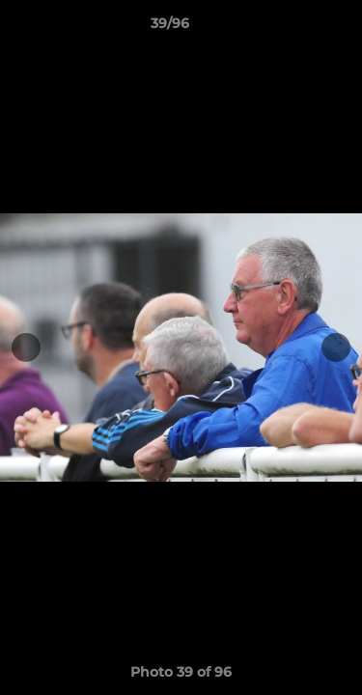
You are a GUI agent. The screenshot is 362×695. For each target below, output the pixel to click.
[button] (292, 28)
